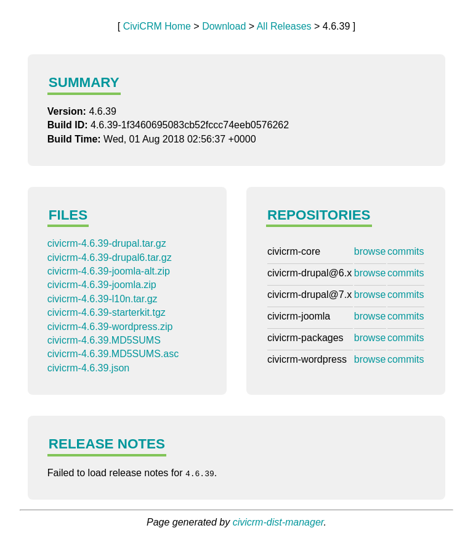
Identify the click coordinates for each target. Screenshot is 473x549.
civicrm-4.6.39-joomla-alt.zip (108, 271)
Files (68, 215)
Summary (84, 82)
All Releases (284, 26)
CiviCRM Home (157, 26)
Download (224, 26)
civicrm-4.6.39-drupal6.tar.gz (109, 257)
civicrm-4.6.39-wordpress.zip (110, 326)
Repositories (319, 215)
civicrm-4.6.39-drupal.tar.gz (106, 243)
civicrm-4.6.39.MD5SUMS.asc (113, 354)
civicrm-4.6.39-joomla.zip (101, 284)
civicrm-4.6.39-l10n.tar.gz (102, 299)
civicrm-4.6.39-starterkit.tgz (106, 312)
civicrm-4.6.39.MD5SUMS (104, 340)
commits (405, 251)
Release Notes (107, 444)
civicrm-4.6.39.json (88, 368)
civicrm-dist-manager (278, 522)
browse (370, 251)
